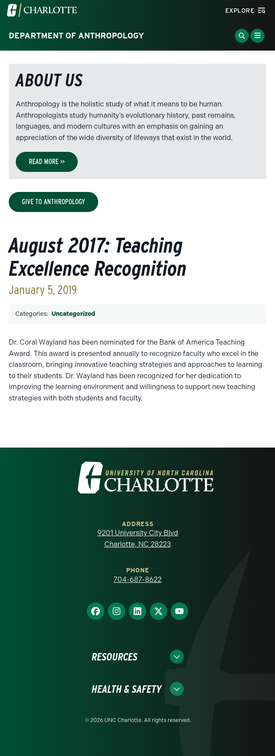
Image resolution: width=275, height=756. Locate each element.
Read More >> (47, 161)
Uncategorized (73, 314)
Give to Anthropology (53, 202)
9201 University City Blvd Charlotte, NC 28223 (137, 538)
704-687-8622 (137, 579)
